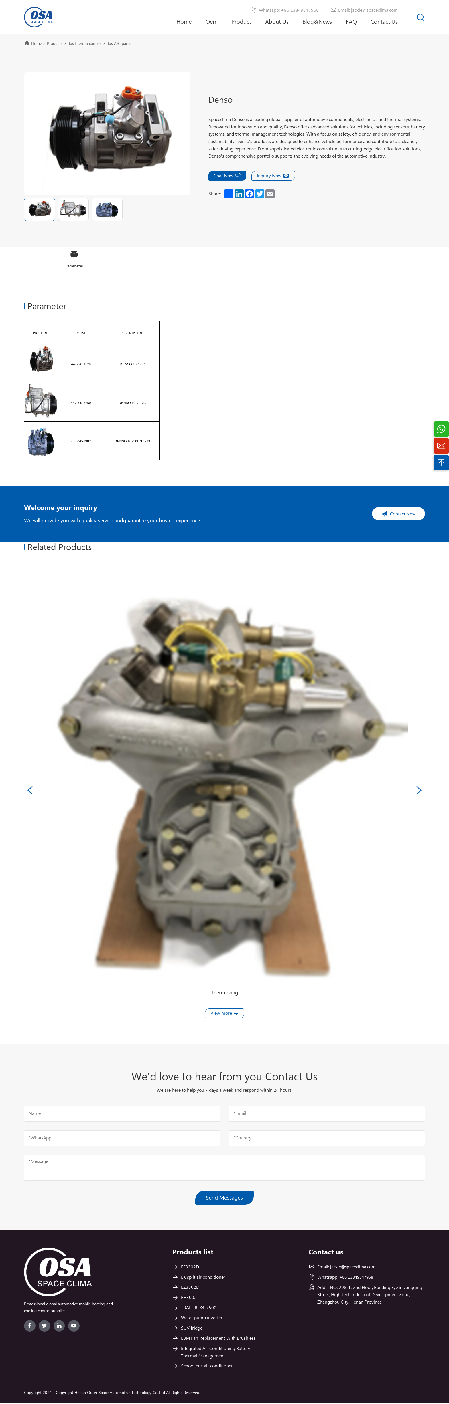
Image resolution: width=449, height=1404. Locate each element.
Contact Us (384, 22)
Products (54, 43)
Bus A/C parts (119, 43)
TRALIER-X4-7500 (198, 1309)
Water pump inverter (201, 1319)
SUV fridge (191, 1330)
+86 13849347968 (358, 1279)
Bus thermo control (84, 43)
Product (241, 22)
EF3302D (190, 1269)
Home (184, 22)
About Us (277, 26)
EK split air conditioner (203, 1279)
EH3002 (189, 1299)
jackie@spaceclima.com (353, 1269)
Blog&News (317, 22)
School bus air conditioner (207, 1368)
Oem (212, 22)
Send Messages (225, 1198)
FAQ (351, 22)
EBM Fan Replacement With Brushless (218, 1340)
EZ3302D (190, 1289)
